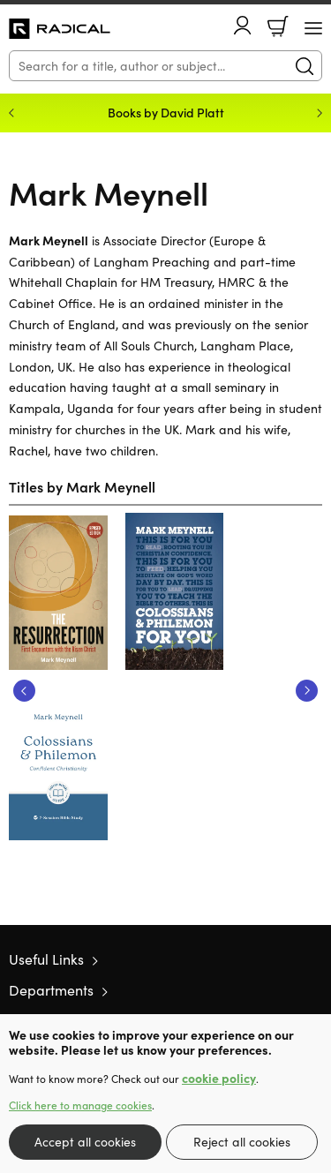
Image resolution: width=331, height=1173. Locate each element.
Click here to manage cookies (80, 1105)
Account (243, 25)
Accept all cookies (85, 1141)
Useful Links (46, 959)
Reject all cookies (241, 1141)
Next (307, 691)
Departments (51, 990)
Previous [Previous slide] (11, 113)
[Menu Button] (313, 28)
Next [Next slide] (319, 113)
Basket (278, 26)
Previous (24, 691)
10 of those (59, 29)
